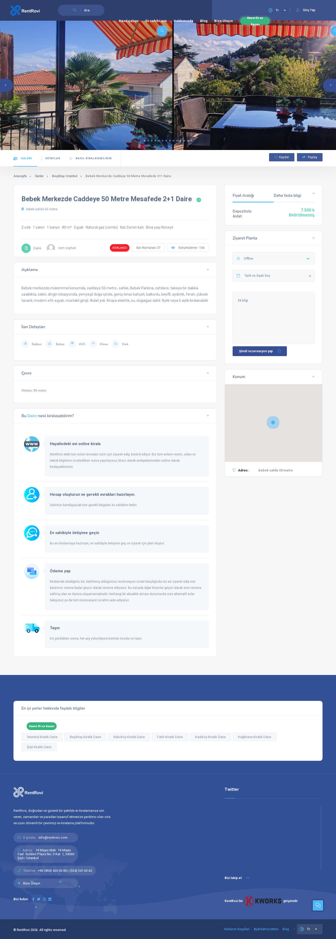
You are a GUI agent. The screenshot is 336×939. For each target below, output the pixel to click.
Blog (204, 21)
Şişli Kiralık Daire (39, 747)
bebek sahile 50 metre (39, 209)
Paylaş (309, 157)
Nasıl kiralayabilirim (90, 158)
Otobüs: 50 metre (33, 390)
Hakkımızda (183, 21)
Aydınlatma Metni (266, 929)
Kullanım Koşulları (237, 929)
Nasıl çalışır (129, 21)
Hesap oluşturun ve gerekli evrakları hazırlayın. (92, 494)
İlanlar (39, 176)
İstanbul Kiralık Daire (42, 737)
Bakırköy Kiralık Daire (129, 737)
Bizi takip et (237, 878)
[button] (144, 140)
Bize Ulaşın (223, 21)
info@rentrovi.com (53, 837)
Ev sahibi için (156, 21)
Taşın (55, 628)
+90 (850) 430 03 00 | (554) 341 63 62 (65, 871)
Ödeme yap (60, 571)
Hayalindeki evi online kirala (75, 443)
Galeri (22, 158)
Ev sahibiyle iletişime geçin (74, 532)
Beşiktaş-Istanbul (64, 176)
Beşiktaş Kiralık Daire (85, 737)
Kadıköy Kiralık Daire (210, 737)
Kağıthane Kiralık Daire (254, 737)
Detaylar (50, 158)
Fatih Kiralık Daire (170, 737)
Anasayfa (20, 176)
